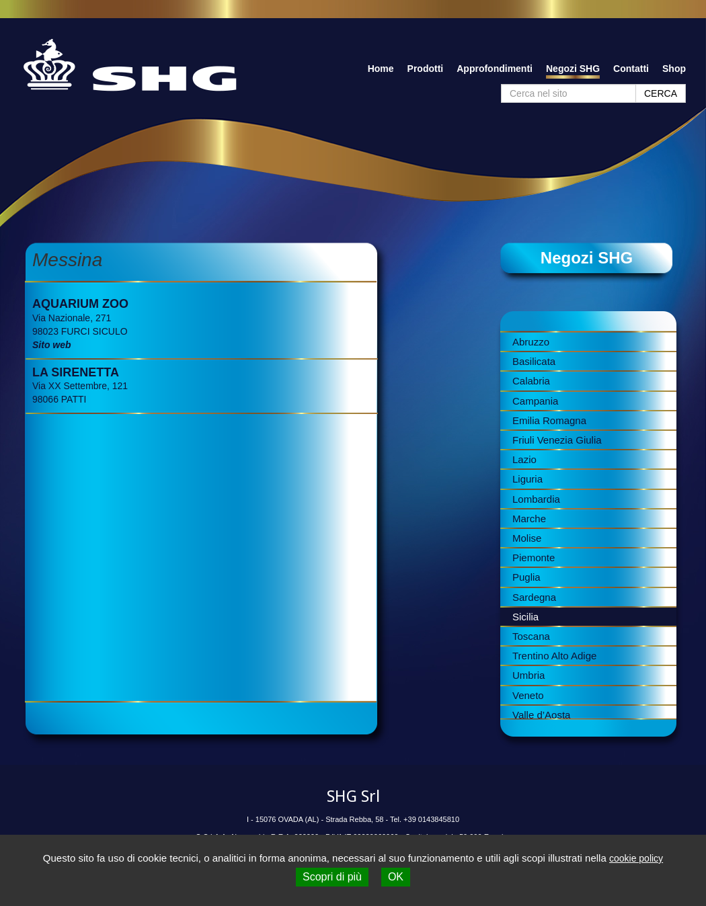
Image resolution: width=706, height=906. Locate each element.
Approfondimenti (495, 68)
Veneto (528, 695)
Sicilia (525, 616)
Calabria (531, 380)
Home (381, 68)
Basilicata (533, 361)
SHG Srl (353, 796)
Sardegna (534, 597)
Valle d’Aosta (541, 714)
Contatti (631, 68)
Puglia (526, 577)
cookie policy (636, 858)
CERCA (660, 93)
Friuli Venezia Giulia (557, 440)
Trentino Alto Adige (554, 655)
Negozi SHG (573, 68)
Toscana (531, 636)
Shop (674, 68)
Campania (535, 401)
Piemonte (533, 557)
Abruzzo (530, 341)
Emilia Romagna (549, 420)
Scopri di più (332, 876)
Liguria (527, 479)
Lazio (524, 459)
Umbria (528, 675)
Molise (526, 538)
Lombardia (536, 499)
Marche (529, 518)
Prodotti (425, 68)
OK (395, 876)
